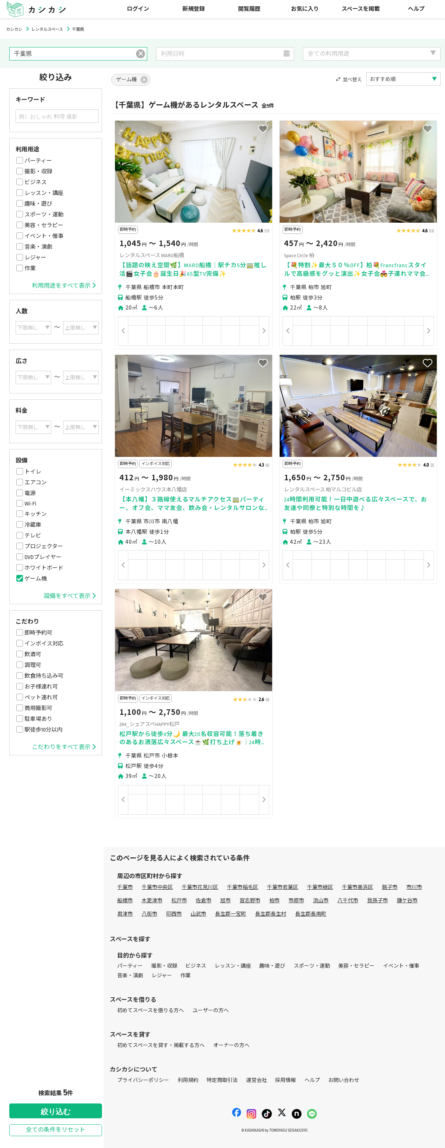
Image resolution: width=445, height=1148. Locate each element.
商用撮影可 (38, 708)
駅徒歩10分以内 (43, 730)
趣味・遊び (38, 204)
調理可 (32, 665)
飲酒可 (32, 654)
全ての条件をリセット (55, 1130)
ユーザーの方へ (210, 1010)
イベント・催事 (43, 236)
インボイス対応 (43, 644)
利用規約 (188, 1080)
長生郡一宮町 (230, 914)
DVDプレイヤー (43, 557)
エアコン (35, 482)
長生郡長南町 (310, 914)
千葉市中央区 (157, 887)
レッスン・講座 (43, 193)
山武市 (198, 914)
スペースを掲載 (361, 9)
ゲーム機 (35, 579)
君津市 (125, 914)
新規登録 (193, 9)
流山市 (321, 900)
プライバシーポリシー (143, 1080)
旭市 (225, 900)
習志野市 (250, 900)
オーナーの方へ (231, 1045)
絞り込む (55, 1112)
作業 (30, 268)
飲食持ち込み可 (43, 676)
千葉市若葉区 (282, 887)
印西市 (174, 914)
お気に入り (305, 9)
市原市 (296, 900)
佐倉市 (203, 900)
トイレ (32, 472)
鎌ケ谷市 (407, 900)
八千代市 (347, 900)
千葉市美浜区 (357, 887)
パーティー (38, 161)
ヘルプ (416, 9)
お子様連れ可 (41, 687)
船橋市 (125, 900)
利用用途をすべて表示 (64, 285)
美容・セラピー (43, 225)
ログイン (138, 9)
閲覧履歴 (249, 9)
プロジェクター (43, 546)
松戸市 (179, 900)
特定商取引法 (222, 1080)
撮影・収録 (38, 171)
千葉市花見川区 (200, 887)
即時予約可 (38, 633)
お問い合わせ (343, 1080)
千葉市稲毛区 (242, 887)
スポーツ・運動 (43, 215)
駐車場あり (38, 719)
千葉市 (125, 887)
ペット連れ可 (41, 697)
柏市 (274, 900)
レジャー (35, 258)
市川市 (414, 887)
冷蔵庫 (32, 525)
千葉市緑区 (320, 887)
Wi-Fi (30, 504)
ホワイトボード (43, 568)
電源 (30, 493)
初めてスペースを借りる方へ (150, 1010)
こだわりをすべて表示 (64, 747)
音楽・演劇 (38, 247)
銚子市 (390, 887)
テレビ (32, 536)
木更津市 (152, 900)
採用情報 (285, 1080)
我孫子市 (377, 900)
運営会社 (256, 1080)
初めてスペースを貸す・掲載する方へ (161, 1045)
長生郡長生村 (270, 914)
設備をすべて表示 (70, 596)
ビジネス (35, 182)
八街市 (149, 914)
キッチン (35, 514)
